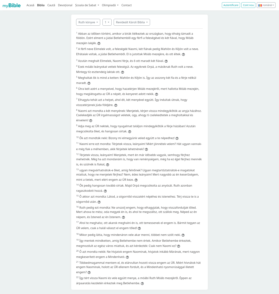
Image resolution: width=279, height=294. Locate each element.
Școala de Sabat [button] (86, 5)
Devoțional (65, 5)
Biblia (41, 5)
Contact (126, 5)
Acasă (30, 5)
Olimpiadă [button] (109, 5)
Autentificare (230, 5)
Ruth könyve (87, 22)
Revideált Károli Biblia (131, 22)
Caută (51, 5)
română (265, 5)
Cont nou (248, 5)
